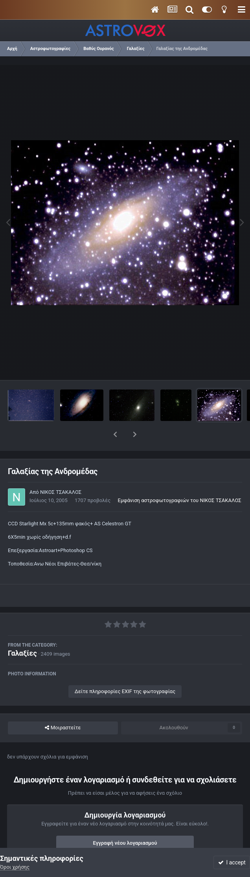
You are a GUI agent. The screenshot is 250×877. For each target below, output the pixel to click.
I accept (232, 862)
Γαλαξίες (22, 633)
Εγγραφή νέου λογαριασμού (125, 822)
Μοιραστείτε (63, 707)
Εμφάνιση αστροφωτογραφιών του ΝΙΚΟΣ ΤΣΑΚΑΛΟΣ (179, 480)
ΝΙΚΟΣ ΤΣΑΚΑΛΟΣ (60, 472)
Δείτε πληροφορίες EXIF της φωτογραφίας (125, 671)
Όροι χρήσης (14, 867)
